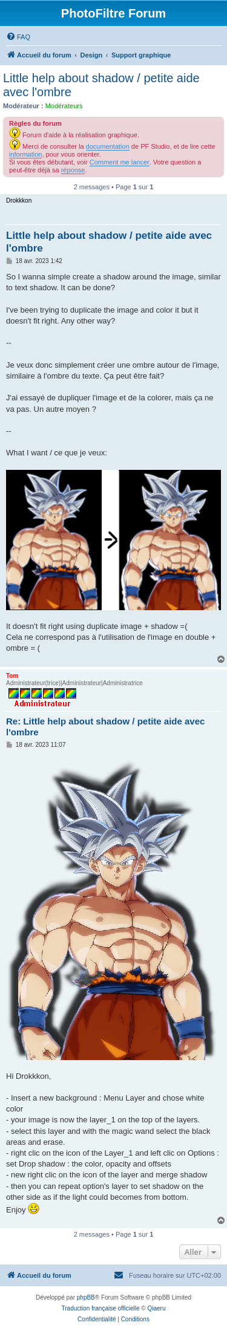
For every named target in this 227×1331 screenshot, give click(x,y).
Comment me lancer (120, 162)
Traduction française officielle (101, 1308)
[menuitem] (18, 37)
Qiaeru (156, 1308)
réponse (73, 170)
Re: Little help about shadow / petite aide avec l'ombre (105, 727)
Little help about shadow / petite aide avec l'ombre (101, 85)
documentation (108, 146)
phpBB (86, 1297)
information (25, 154)
